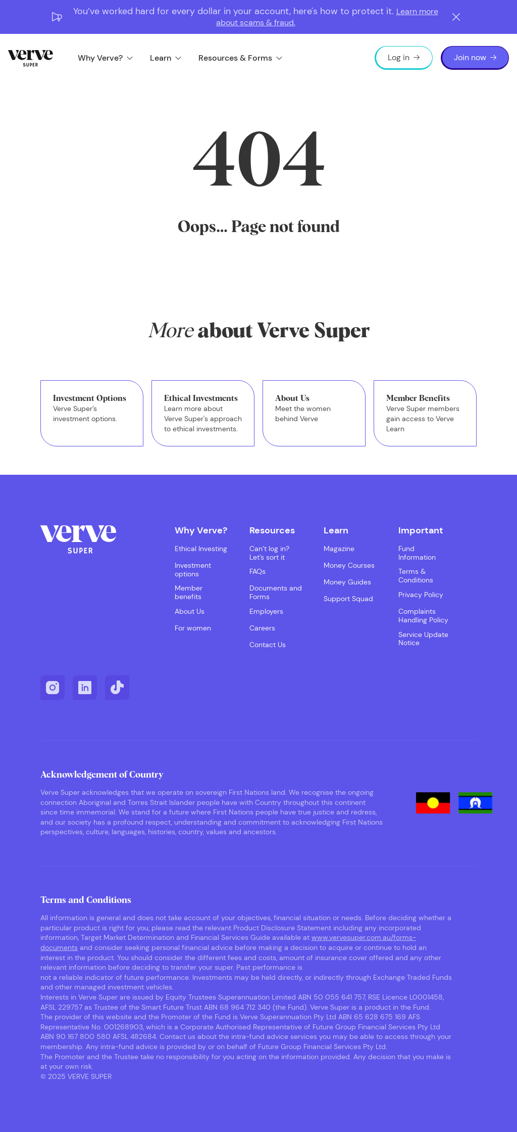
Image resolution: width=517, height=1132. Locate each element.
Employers (266, 611)
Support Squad (348, 599)
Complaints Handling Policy (423, 615)
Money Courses (349, 565)
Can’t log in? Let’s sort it (269, 553)
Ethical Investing (201, 549)
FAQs (257, 571)
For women (193, 628)
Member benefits (188, 592)
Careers (262, 628)
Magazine (339, 549)
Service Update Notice (423, 639)
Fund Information (417, 553)
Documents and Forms (275, 592)
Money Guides (347, 582)
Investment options (193, 569)
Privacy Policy (420, 595)
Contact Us (267, 645)
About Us (189, 611)
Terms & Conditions (415, 575)
